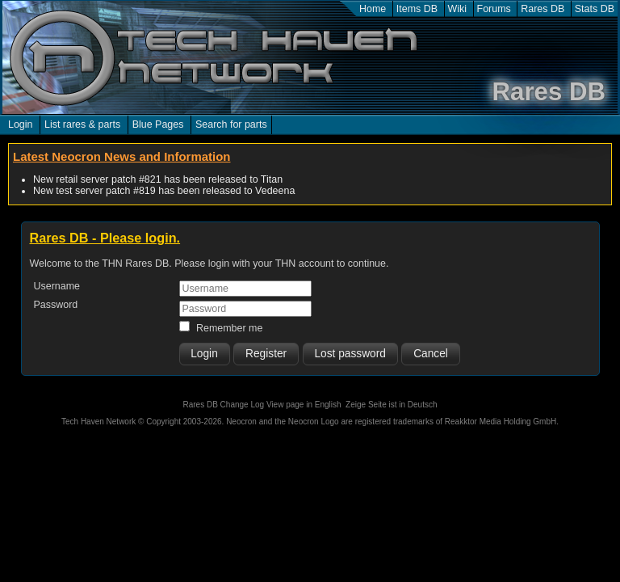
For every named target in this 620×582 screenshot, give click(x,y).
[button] (204, 354)
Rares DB (542, 9)
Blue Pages (158, 124)
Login (20, 124)
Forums (494, 9)
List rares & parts (82, 124)
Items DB (417, 9)
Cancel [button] (430, 354)
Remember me (229, 328)
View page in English (303, 404)
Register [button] (266, 354)
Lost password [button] (349, 354)
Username (57, 286)
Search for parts (231, 124)
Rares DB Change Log (223, 404)
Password (56, 304)
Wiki (457, 9)
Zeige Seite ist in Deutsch (391, 404)
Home (372, 9)
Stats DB (594, 9)
